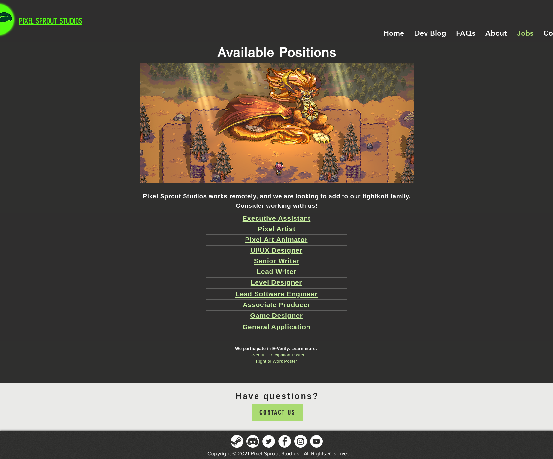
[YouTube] (316, 441)
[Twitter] (268, 441)
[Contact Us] (277, 412)
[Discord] (252, 441)
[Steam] (237, 441)
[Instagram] (300, 441)
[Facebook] (284, 441)
